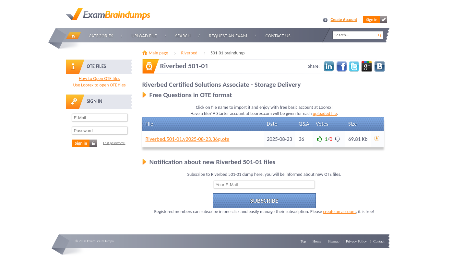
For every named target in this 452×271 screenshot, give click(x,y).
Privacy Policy (356, 241)
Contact (378, 241)
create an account (339, 211)
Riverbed (189, 53)
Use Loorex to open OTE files (99, 85)
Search (183, 36)
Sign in (376, 19)
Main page (158, 53)
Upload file (144, 36)
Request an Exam (228, 36)
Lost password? (114, 143)
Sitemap (333, 241)
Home (73, 35)
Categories (101, 36)
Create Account (344, 19)
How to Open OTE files (99, 78)
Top (303, 241)
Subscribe (264, 200)
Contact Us (278, 36)
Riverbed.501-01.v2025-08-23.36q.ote (188, 139)
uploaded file (325, 113)
